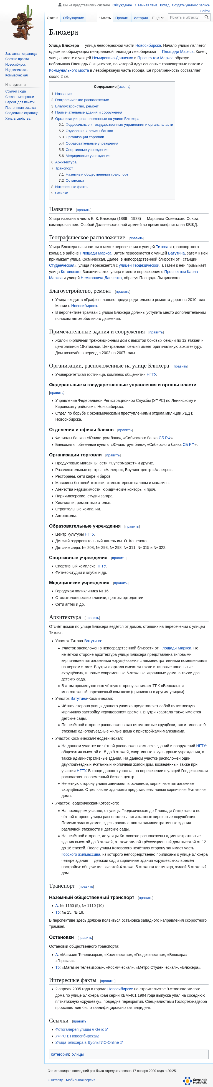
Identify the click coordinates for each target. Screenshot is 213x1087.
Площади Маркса (178, 51)
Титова (162, 247)
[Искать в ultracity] (189, 17)
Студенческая (61, 265)
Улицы (78, 1054)
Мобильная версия (80, 1080)
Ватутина (176, 253)
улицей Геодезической (139, 265)
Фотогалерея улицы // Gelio (79, 1029)
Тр (57, 912)
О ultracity (55, 1080)
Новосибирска (148, 45)
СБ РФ (165, 438)
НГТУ (151, 374)
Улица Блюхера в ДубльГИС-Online (87, 1042)
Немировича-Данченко (112, 58)
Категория (60, 1054)
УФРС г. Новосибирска (75, 1036)
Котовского (70, 271)
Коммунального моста (69, 70)
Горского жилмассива (81, 854)
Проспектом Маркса (156, 58)
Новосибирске (120, 989)
